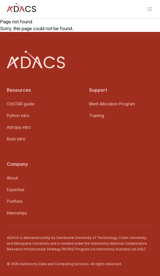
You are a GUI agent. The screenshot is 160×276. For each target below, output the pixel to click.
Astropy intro (19, 127)
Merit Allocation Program (112, 103)
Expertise (15, 189)
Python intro (18, 115)
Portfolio (15, 201)
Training (96, 115)
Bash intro (16, 138)
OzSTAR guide (20, 103)
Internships (17, 212)
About (12, 177)
